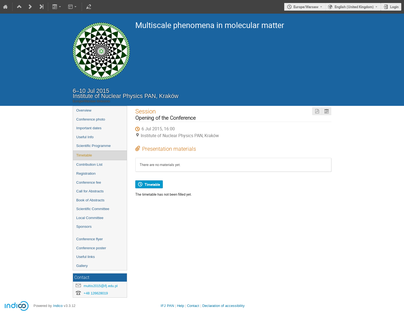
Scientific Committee (92, 209)
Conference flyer (89, 239)
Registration (86, 173)
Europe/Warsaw (306, 6)
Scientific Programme (93, 146)
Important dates (89, 128)
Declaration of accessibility (223, 305)
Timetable (84, 155)
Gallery (82, 266)
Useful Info (85, 137)
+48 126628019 (96, 293)
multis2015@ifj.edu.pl (101, 286)
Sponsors (83, 226)
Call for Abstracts (90, 191)
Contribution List (89, 164)
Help (180, 305)
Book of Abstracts (90, 200)
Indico (58, 305)
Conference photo (90, 119)
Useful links (85, 257)
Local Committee (89, 218)
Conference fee (88, 182)
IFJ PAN (167, 305)
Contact (193, 305)
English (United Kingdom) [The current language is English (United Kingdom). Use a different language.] (354, 6)
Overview (83, 110)
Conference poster (91, 248)
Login (394, 6)
